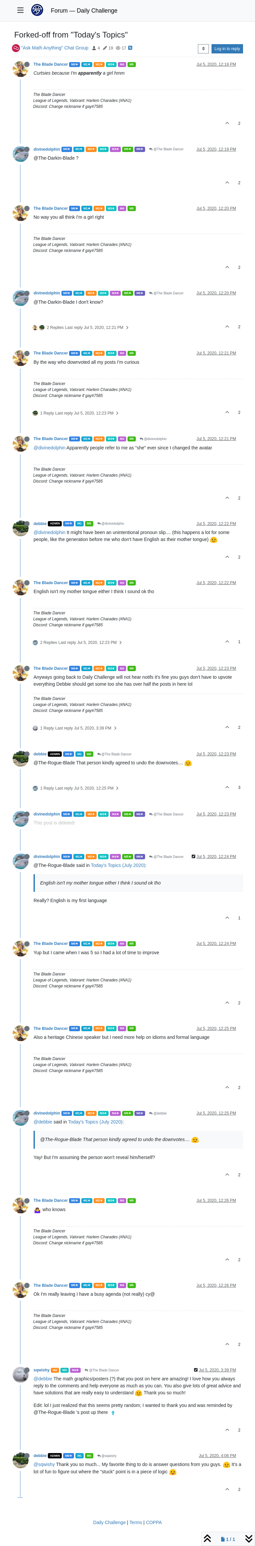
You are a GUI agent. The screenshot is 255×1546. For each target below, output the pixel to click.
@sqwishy (107, 1456)
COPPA (154, 1522)
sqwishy (41, 1370)
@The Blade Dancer (166, 149)
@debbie (158, 1113)
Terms (135, 1522)
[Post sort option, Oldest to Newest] (203, 48)
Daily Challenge (109, 1522)
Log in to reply (227, 48)
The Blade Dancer (51, 64)
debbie (40, 523)
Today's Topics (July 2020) (118, 865)
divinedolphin (47, 149)
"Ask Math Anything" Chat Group (54, 47)
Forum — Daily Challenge (84, 10)
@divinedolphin (153, 439)
